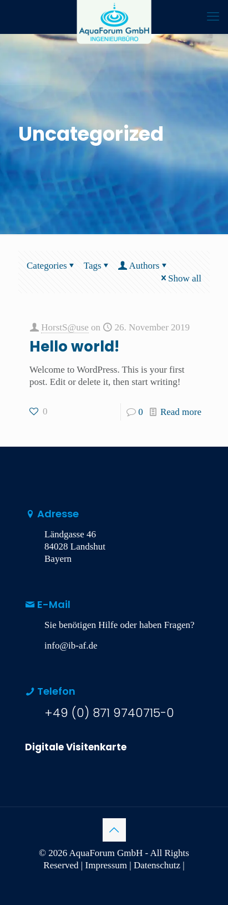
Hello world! (74, 347)
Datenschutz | (159, 865)
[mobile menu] (213, 16)
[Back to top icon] (114, 830)
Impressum (106, 865)
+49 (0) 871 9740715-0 (109, 713)
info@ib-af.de (70, 645)
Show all (180, 278)
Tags (97, 265)
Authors (143, 265)
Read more (180, 412)
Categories (52, 265)
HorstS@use (65, 327)
